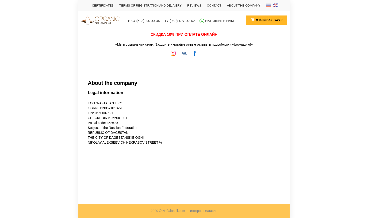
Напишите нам (216, 21)
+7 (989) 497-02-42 (180, 21)
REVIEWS (194, 5)
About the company (243, 5)
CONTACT (214, 5)
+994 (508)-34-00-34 (143, 21)
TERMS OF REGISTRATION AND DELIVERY (150, 5)
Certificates (103, 5)
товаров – (269, 20)
